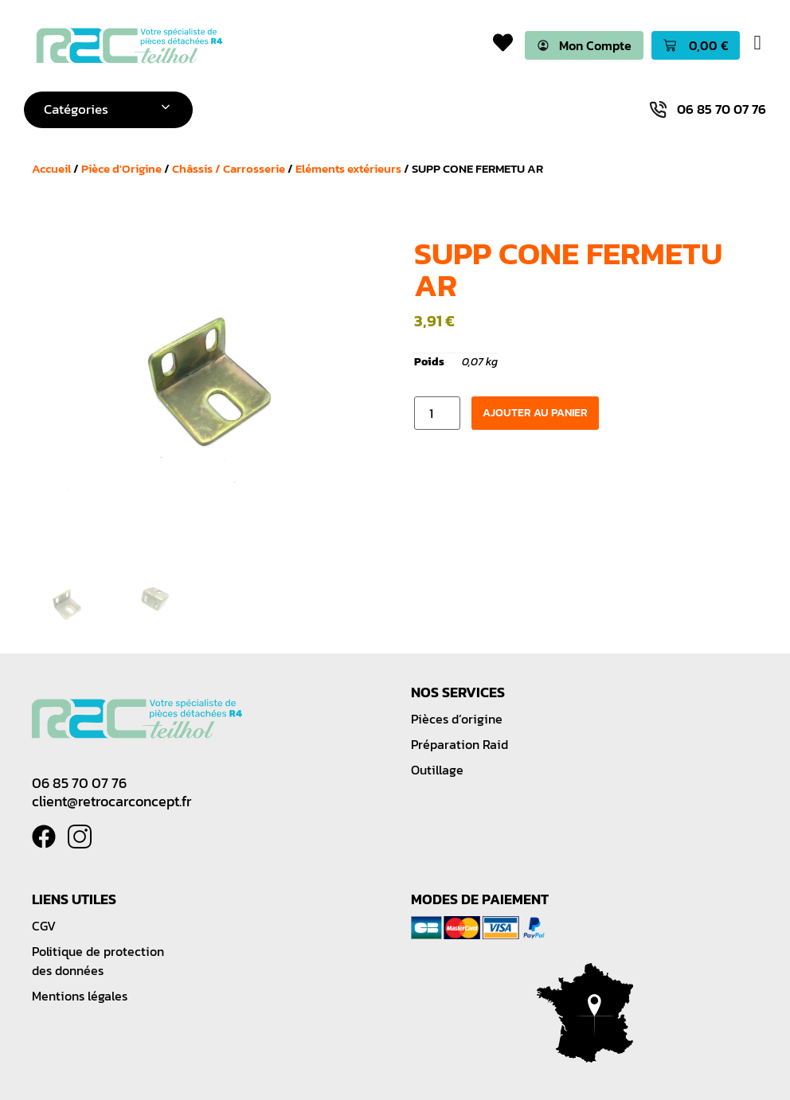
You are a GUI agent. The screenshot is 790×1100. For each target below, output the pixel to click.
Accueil (51, 168)
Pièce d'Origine (121, 168)
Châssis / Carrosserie (228, 168)
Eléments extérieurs (348, 168)
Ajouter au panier (535, 413)
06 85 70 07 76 (79, 783)
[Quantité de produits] (437, 414)
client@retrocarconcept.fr (111, 801)
